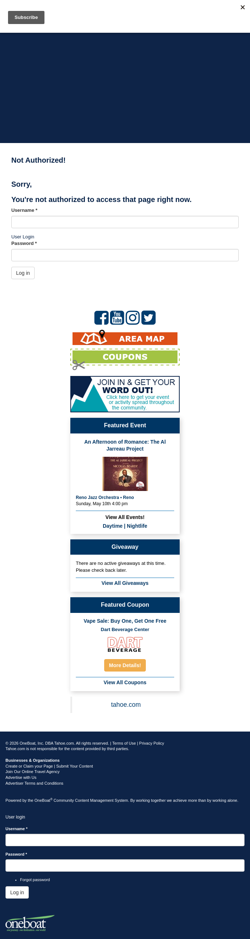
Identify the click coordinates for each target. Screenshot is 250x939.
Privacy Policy (151, 743)
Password (24, 243)
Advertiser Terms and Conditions (34, 783)
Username (24, 210)
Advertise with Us (20, 777)
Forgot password (35, 879)
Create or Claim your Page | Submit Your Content (49, 766)
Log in (23, 273)
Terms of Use (124, 743)
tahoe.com (126, 704)
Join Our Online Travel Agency (32, 771)
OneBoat (44, 800)
